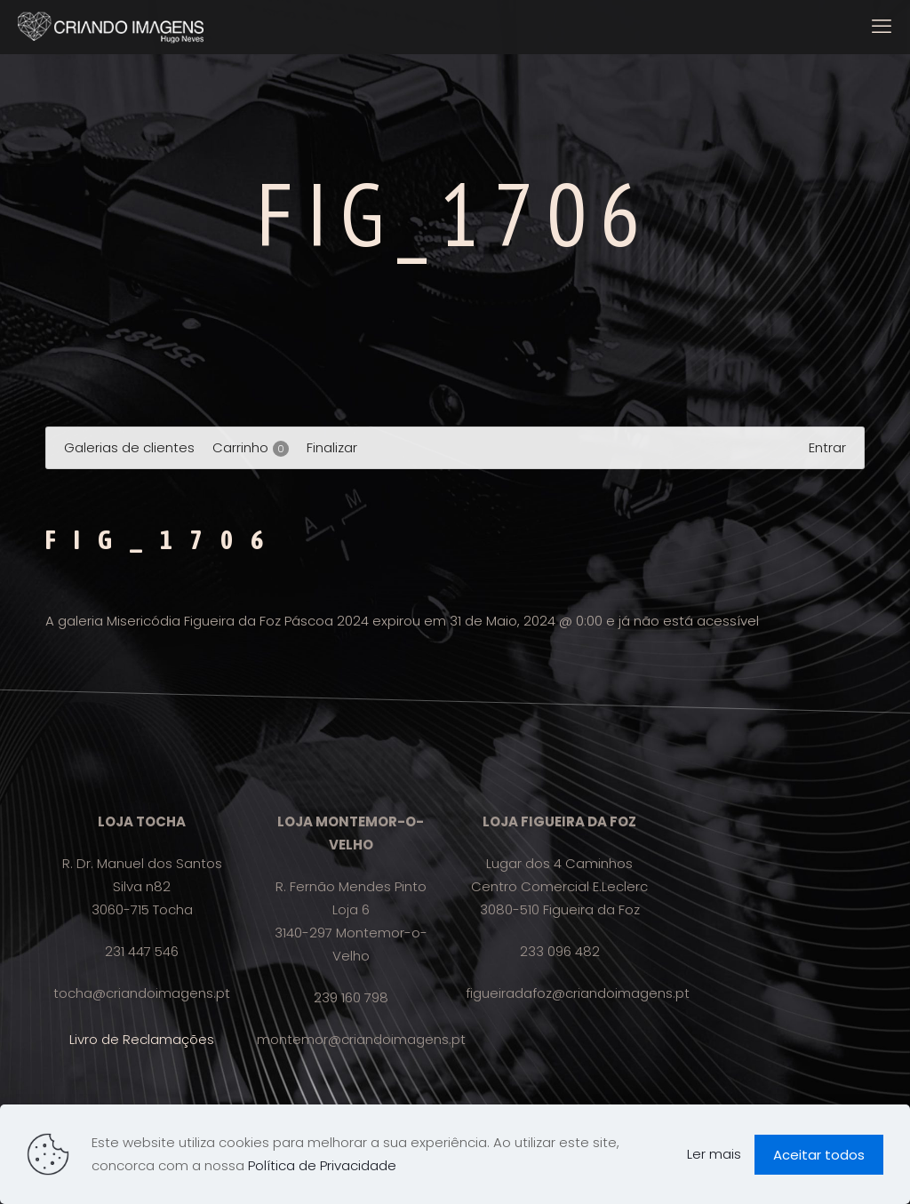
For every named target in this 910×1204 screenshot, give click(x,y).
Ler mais (714, 1153)
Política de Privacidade (322, 1165)
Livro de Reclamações (141, 1039)
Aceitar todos (819, 1154)
